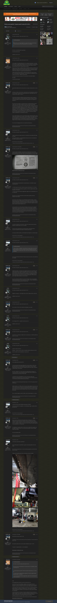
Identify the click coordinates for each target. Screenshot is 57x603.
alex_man (8, 58)
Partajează (28, 27)
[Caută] (46, 6)
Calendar (15, 6)
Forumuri (5, 7)
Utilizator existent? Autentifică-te (42, 2)
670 (8, 90)
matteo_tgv (10, 26)
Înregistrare (51, 2)
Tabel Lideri (20, 8)
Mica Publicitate (11, 6)
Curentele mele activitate (7, 8)
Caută (28, 8)
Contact (19, 6)
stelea (8, 34)
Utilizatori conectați (14, 8)
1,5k (8, 323)
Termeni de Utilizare (27, 601)
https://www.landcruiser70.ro (16, 126)
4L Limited (8, 130)
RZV (43, 19)
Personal (25, 8)
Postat (15, 34)
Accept (49, 601)
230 (8, 65)
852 (8, 137)
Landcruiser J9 (14, 27)
